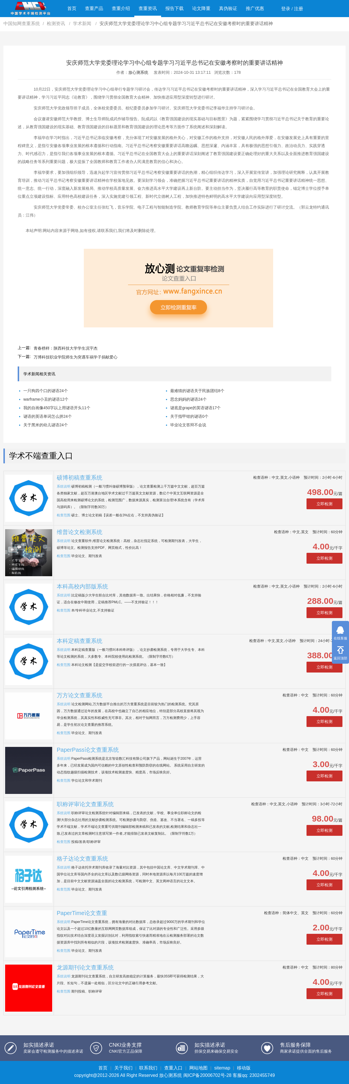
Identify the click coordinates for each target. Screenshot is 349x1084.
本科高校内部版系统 (82, 586)
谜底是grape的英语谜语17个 (195, 408)
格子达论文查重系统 (82, 858)
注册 (298, 8)
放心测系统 (138, 72)
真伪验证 (228, 8)
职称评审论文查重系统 (85, 804)
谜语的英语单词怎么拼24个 (47, 416)
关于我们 (123, 1067)
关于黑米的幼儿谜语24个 (45, 425)
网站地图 (198, 1067)
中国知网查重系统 (21, 23)
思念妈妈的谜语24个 (188, 399)
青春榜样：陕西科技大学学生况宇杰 (66, 348)
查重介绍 (121, 8)
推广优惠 (255, 8)
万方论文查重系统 (79, 695)
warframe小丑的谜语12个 (45, 399)
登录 (285, 8)
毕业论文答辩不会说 (188, 425)
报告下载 (174, 8)
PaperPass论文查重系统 (88, 750)
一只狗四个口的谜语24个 (45, 390)
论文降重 (201, 8)
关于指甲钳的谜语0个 (189, 416)
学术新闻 (82, 23)
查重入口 (173, 1067)
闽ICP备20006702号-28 (207, 1075)
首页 (71, 8)
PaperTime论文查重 (82, 913)
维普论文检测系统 (79, 532)
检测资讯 (56, 23)
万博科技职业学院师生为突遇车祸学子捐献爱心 (75, 357)
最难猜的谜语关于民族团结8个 (197, 390)
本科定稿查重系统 (79, 641)
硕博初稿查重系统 (79, 477)
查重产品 (94, 8)
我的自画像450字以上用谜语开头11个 (56, 408)
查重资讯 (148, 8)
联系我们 (148, 1067)
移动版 (244, 1067)
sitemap (222, 1067)
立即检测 (324, 504)
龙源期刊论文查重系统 (85, 967)
